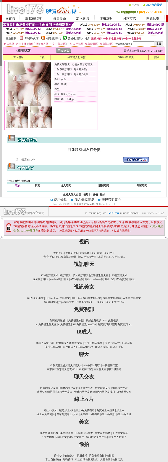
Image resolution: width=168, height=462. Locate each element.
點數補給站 (33, 18)
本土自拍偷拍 (53, 459)
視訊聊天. (65, 275)
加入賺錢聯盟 (84, 199)
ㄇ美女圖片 (47, 436)
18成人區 (127, 343)
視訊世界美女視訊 (96, 436)
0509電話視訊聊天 (80, 279)
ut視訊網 (84, 252)
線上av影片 (50, 410)
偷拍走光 (117, 459)
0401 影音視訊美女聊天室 (86, 298)
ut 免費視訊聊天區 (46, 324)
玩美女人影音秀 (117, 436)
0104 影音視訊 (84, 301)
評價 (95, 194)
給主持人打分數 (77, 57)
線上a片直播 (124, 414)
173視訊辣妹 (117, 256)
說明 (157, 57)
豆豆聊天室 (100, 369)
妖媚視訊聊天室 (99, 275)
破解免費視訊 (93, 320)
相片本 (87, 194)
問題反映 (152, 18)
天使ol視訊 (71, 252)
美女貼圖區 (66, 433)
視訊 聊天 (96, 252)
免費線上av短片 (106, 410)
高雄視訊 (103, 256)
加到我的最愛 (126, 57)
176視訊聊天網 (118, 275)
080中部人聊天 (92, 365)
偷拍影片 (70, 455)
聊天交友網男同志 (47, 391)
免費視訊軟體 (76, 320)
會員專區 (59, 18)
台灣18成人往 (112, 343)
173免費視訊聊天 (125, 279)
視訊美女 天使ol (115, 301)
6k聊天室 (55, 365)
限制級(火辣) (32, 38)
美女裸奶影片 (102, 433)
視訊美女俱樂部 (112, 298)
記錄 (102, 194)
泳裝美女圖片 (76, 436)
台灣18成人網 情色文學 (69, 343)
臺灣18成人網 (53, 346)
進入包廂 (18, 57)
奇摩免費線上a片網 (67, 414)
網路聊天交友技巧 (104, 391)
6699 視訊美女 (35, 298)
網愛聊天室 (85, 369)
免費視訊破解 (57, 320)
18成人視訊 (101, 346)
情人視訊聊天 (81, 275)
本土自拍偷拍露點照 (86, 459)
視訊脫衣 (109, 252)
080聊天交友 (124, 391)
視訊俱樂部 (50, 301)
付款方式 (129, 18)
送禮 (42, 57)
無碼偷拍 (68, 459)
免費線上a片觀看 (89, 414)
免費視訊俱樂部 (107, 324)
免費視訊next (125, 324)
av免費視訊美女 (132, 298)
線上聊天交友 (85, 387)
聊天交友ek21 (69, 369)
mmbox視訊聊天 (59, 279)
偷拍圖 (110, 455)
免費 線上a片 (66, 410)
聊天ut (78, 365)
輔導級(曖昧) (53, 38)
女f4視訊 (58, 252)
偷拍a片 (58, 455)
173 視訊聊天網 (49, 275)
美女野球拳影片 (49, 433)
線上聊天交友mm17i (84, 204)
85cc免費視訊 (110, 320)
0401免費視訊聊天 (66, 256)
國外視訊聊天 (40, 279)
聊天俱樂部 (114, 369)
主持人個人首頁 (72, 194)
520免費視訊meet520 (84, 324)
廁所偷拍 (82, 455)
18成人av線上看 (45, 343)
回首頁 (10, 18)
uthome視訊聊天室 (103, 279)
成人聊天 (67, 365)
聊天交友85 (66, 391)
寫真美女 (61, 436)
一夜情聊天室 (110, 365)
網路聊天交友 (120, 387)
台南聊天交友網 (49, 387)
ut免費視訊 (64, 324)
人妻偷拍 (105, 459)
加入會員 (82, 18)
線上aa (120, 410)
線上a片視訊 (108, 414)
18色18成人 (69, 346)
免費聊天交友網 (83, 391)
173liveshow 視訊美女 (57, 298)
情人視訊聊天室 (87, 256)
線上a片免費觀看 (85, 410)
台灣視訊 (48, 256)
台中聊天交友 (102, 387)
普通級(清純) (75, 38)
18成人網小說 (85, 346)
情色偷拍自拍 (97, 455)
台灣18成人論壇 (93, 343)
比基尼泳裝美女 (84, 433)
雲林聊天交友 (68, 387)
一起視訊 (99, 301)
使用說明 (106, 18)
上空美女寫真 (120, 433)
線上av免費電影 (46, 414)
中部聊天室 (53, 369)
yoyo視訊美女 (66, 301)
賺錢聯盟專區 (111, 199)
